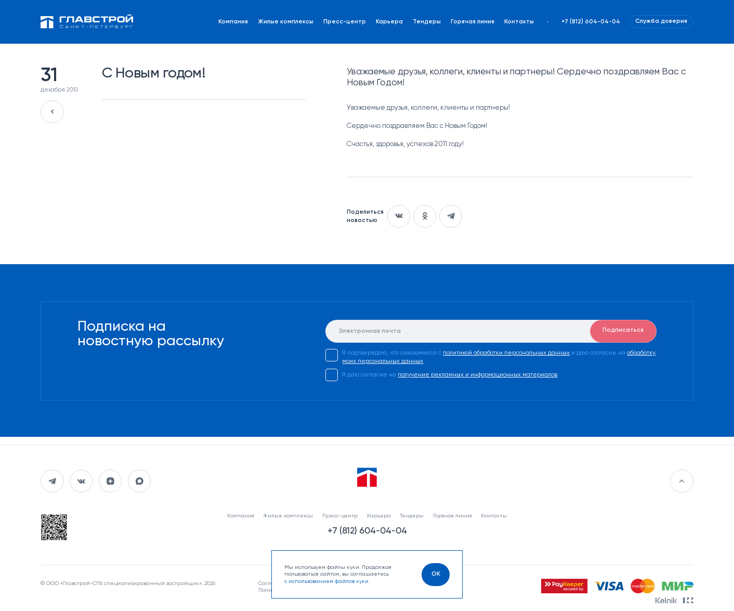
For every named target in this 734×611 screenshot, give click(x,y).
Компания (233, 22)
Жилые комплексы (285, 22)
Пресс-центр (344, 22)
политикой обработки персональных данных (506, 353)
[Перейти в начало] (681, 481)
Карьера (389, 22)
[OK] (436, 574)
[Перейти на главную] (87, 21)
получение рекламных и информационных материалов (477, 375)
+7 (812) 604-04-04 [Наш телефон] (590, 22)
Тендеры (427, 22)
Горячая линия (472, 22)
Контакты (519, 22)
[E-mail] (490, 331)
